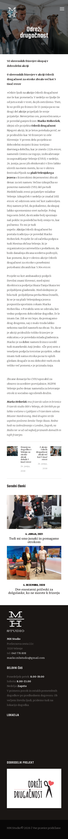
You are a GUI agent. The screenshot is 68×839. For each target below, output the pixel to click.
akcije (22, 111)
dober (26, 342)
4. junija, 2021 (34, 534)
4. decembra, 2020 (34, 585)
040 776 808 (18, 653)
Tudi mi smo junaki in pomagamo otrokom (34, 540)
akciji (41, 74)
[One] (34, 738)
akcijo (30, 92)
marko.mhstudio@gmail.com (26, 657)
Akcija (20, 229)
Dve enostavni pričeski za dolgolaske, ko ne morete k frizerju (34, 591)
